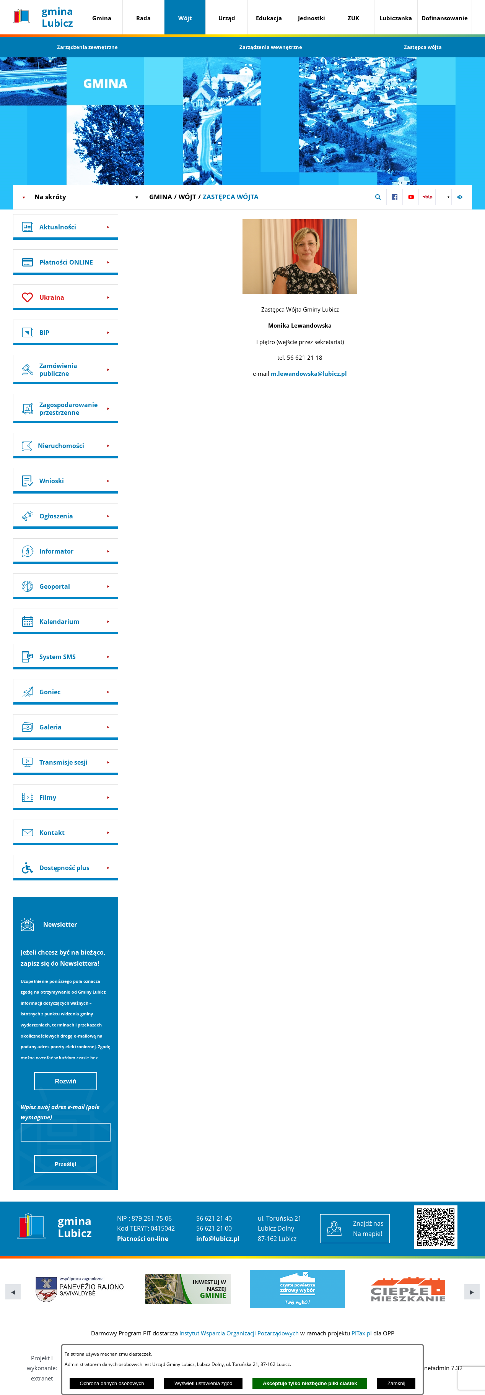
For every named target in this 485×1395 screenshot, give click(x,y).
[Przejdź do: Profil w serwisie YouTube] (411, 197)
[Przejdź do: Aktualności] (65, 227)
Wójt (187, 196)
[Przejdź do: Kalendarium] (65, 621)
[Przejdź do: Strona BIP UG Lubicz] (427, 197)
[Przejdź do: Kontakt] (65, 832)
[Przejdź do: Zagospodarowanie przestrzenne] (65, 408)
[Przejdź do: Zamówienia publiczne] (65, 369)
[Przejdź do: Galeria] (65, 727)
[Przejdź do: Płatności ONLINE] (65, 262)
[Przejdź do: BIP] (65, 332)
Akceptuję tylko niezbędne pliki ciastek (310, 1383)
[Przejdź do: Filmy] (65, 797)
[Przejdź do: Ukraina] (65, 297)
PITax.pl (362, 1333)
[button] (378, 197)
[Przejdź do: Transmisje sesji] (65, 762)
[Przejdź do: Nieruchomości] (65, 445)
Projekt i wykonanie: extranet (42, 1368)
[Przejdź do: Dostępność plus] (65, 867)
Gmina (160, 196)
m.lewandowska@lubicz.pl (309, 374)
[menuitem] (101, 18)
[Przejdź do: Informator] (65, 551)
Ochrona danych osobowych (112, 1383)
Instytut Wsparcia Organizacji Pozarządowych (239, 1333)
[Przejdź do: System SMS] (65, 656)
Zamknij (396, 1383)
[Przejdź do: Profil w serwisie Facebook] (394, 197)
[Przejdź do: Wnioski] (65, 481)
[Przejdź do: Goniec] (65, 692)
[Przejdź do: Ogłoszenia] (65, 516)
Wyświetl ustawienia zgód (203, 1383)
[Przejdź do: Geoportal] (65, 586)
